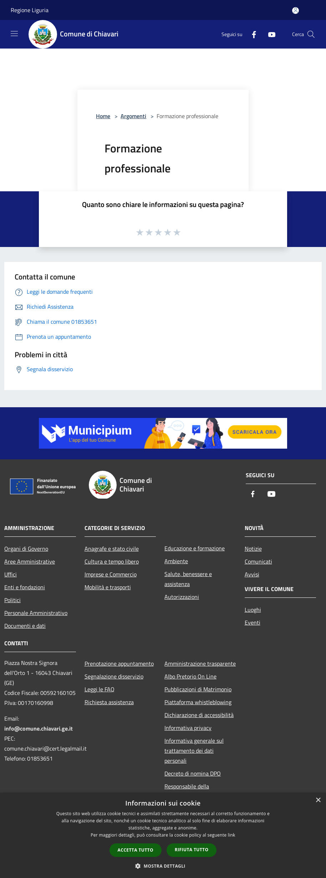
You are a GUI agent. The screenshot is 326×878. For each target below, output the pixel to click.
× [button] (318, 800)
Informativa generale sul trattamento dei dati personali (194, 750)
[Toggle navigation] (14, 33)
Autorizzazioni (181, 596)
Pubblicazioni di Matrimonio (197, 689)
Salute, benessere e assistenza (188, 579)
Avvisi (252, 574)
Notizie (253, 548)
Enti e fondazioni (24, 587)
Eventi (252, 622)
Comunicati (258, 561)
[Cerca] (311, 34)
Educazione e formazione (194, 548)
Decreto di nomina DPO (192, 773)
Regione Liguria (30, 10)
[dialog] (163, 835)
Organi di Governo (26, 548)
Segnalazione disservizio (114, 676)
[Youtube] (269, 34)
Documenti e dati (25, 625)
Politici (12, 600)
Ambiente (176, 561)
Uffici (10, 574)
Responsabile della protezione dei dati (186, 791)
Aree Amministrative (29, 561)
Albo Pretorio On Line (190, 676)
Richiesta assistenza (109, 702)
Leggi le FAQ (99, 689)
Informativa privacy (188, 727)
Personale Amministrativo (35, 613)
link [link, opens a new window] (231, 835)
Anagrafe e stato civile (112, 548)
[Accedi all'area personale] (295, 10)
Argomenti (133, 116)
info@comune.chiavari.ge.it (38, 728)
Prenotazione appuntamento (119, 663)
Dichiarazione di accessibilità (199, 715)
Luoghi (253, 609)
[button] (163, 865)
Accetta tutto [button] (135, 850)
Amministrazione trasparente (200, 663)
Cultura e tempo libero (112, 561)
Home (103, 116)
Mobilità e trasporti (108, 587)
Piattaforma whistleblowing (197, 702)
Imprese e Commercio (111, 574)
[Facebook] (251, 34)
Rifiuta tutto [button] (192, 850)
